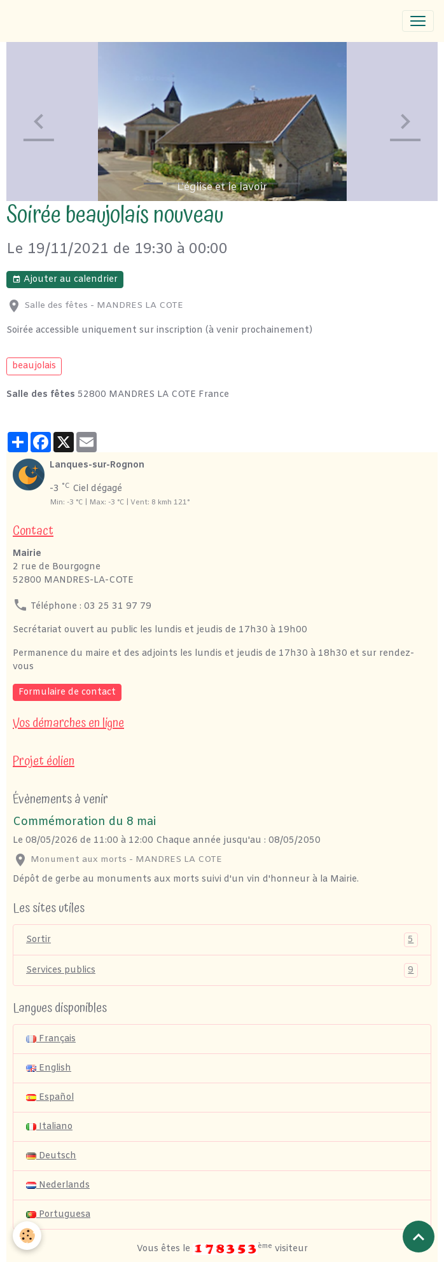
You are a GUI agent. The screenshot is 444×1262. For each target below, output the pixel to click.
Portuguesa (58, 1215)
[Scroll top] (418, 1236)
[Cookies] (27, 1235)
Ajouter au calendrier (65, 280)
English (48, 1068)
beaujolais (34, 366)
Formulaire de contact (67, 692)
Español (50, 1098)
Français (51, 1039)
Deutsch (51, 1156)
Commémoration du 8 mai (84, 822)
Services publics (222, 970)
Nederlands (58, 1185)
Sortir (222, 940)
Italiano (49, 1127)
